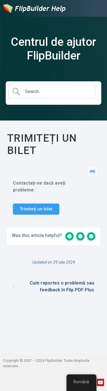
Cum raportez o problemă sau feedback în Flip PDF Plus (53, 286)
